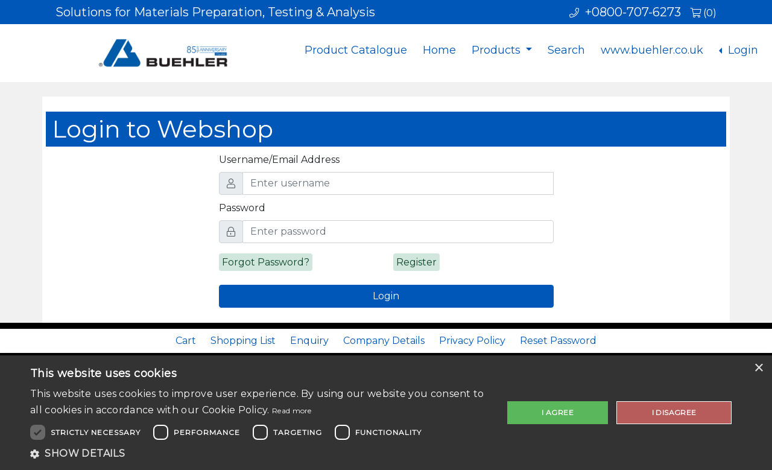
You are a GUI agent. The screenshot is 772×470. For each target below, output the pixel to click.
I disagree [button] (674, 412)
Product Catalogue (356, 50)
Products (498, 50)
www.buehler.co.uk (652, 50)
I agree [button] (558, 412)
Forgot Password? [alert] (265, 262)
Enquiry (309, 340)
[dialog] (386, 412)
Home (439, 50)
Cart (186, 340)
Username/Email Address (279, 159)
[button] (259, 453)
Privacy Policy (472, 340)
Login (741, 50)
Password (242, 208)
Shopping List (243, 340)
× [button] (758, 368)
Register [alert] (416, 262)
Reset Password (558, 340)
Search (566, 50)
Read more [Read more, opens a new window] (292, 410)
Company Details (384, 340)
